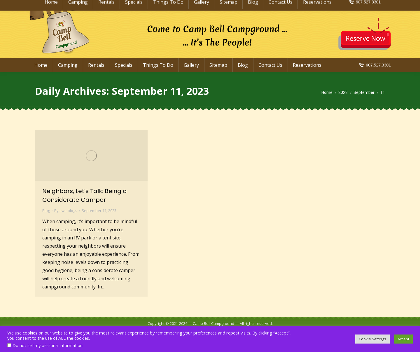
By (65, 210)
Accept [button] (403, 339)
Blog (46, 210)
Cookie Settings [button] (372, 339)
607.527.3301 (374, 65)
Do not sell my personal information (48, 345)
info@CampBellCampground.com (350, 5)
